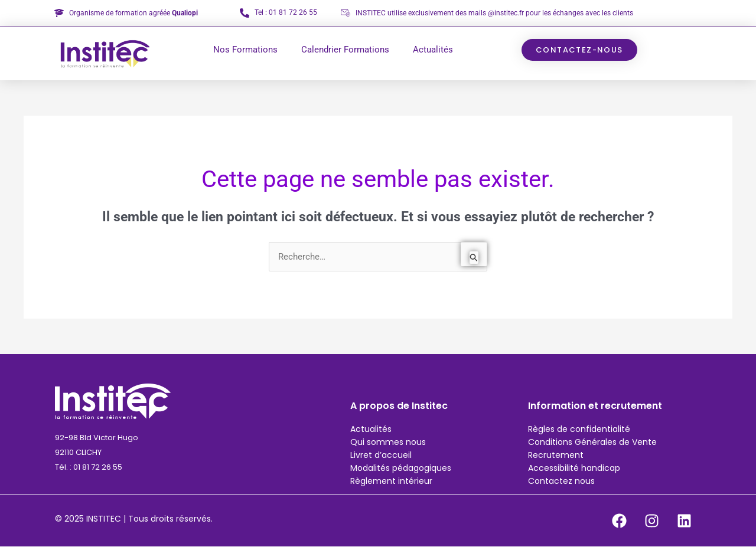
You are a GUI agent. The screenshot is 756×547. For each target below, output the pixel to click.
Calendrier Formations (345, 49)
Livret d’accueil (381, 455)
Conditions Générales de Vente (592, 442)
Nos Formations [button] (245, 49)
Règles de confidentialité (579, 429)
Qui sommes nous (388, 442)
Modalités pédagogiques (400, 468)
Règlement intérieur (391, 481)
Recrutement (556, 455)
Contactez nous (561, 481)
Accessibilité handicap (574, 468)
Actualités (433, 49)
